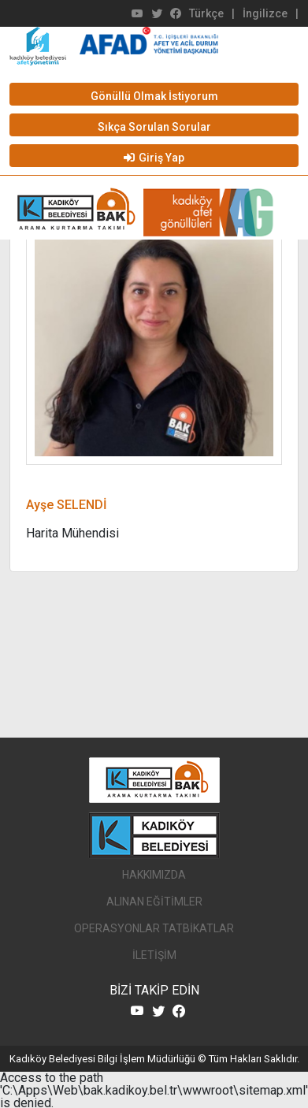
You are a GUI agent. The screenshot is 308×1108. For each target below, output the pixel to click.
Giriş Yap (154, 157)
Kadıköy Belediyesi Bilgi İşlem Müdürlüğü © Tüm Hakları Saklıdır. (154, 1059)
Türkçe (206, 13)
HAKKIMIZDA (154, 874)
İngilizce (265, 13)
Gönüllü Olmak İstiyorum (154, 96)
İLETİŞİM (154, 955)
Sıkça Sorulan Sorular (154, 127)
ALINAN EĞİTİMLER (154, 901)
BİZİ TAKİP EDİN (154, 990)
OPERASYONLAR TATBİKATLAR (154, 928)
